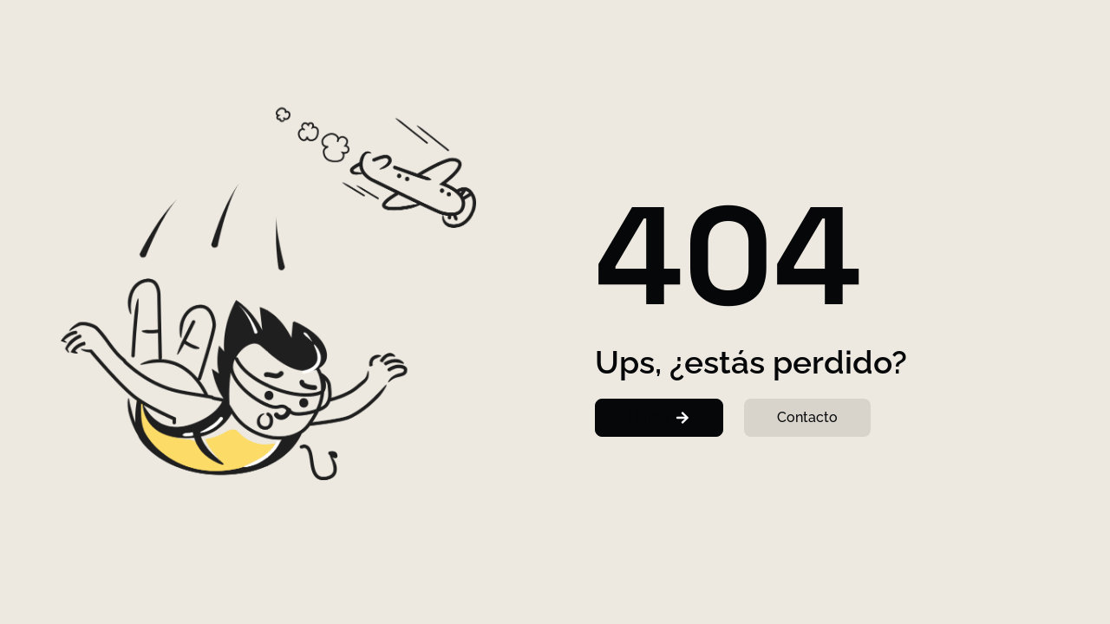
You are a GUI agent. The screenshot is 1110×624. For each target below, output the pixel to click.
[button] (659, 418)
